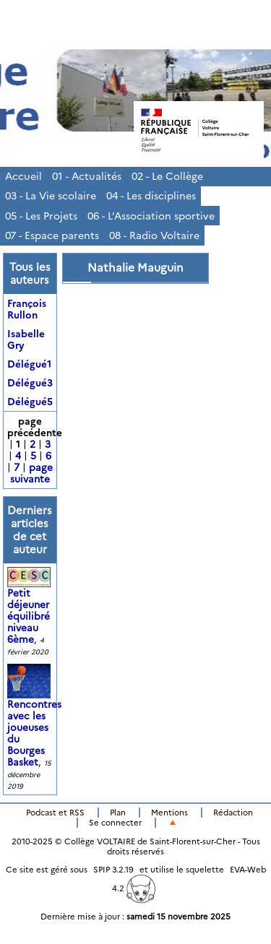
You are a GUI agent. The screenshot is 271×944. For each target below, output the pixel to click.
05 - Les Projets (41, 215)
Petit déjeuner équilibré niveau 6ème (30, 607)
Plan (118, 812)
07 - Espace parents (52, 235)
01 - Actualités (86, 176)
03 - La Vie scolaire (50, 195)
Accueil (23, 176)
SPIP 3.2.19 (113, 870)
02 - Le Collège (167, 176)
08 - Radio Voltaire (154, 235)
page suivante (31, 473)
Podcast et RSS (55, 812)
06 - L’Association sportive (151, 215)
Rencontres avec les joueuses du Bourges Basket (34, 721)
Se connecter (115, 823)
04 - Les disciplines (151, 195)
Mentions (169, 812)
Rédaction (233, 812)
